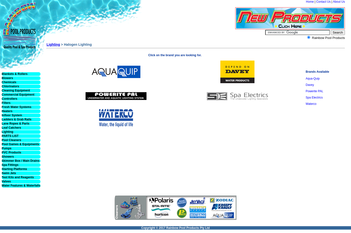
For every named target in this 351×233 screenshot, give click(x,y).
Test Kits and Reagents (18, 177)
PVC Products (11, 152)
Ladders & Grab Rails (16, 119)
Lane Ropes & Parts (15, 123)
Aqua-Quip (313, 78)
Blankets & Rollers (15, 74)
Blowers (7, 78)
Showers (8, 156)
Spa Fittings (10, 165)
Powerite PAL (314, 91)
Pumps (6, 148)
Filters (6, 103)
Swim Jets (9, 173)
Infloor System (12, 115)
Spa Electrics (314, 97)
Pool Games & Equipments (20, 144)
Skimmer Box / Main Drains (20, 160)
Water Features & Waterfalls (21, 185)
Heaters (7, 111)
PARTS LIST (10, 136)
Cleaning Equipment (16, 90)
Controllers (9, 98)
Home (310, 1)
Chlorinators (10, 86)
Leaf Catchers (11, 127)
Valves (6, 181)
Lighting (7, 132)
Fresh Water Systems (16, 107)
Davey (310, 85)
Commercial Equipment (18, 94)
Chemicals (9, 82)
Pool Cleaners (11, 140)
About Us (339, 1)
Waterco (311, 104)
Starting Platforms (14, 169)
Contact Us (323, 1)
